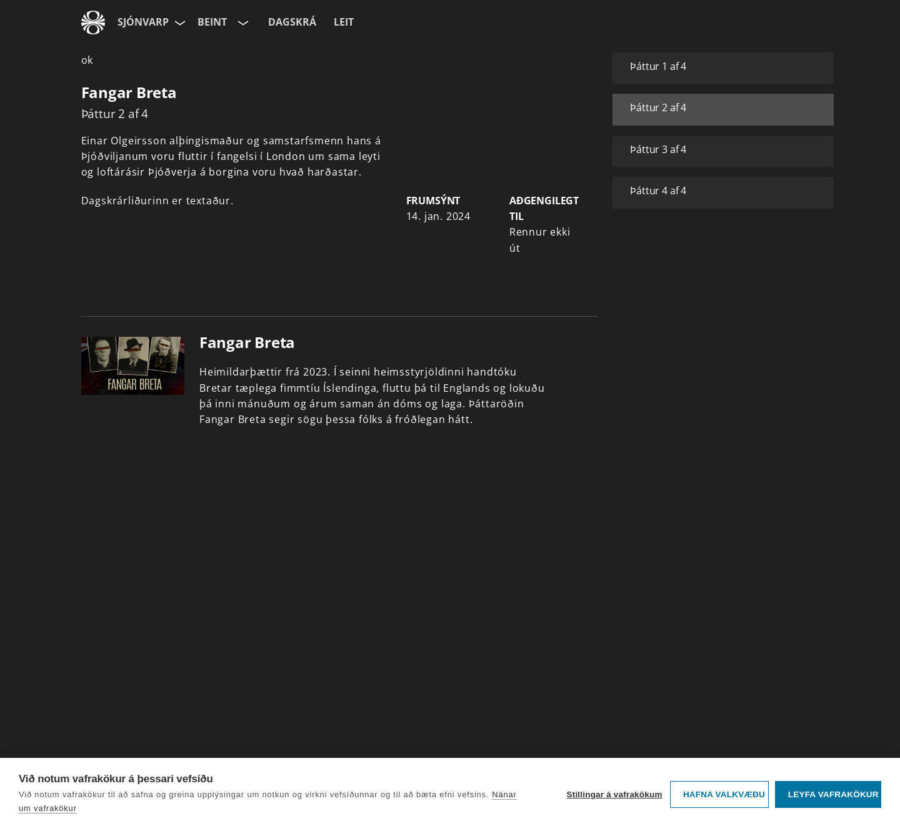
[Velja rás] (242, 22)
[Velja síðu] (179, 22)
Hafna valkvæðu (724, 794)
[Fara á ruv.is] (93, 22)
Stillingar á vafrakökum (614, 794)
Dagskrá (292, 22)
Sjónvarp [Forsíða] (143, 22)
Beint (212, 22)
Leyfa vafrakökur (833, 794)
